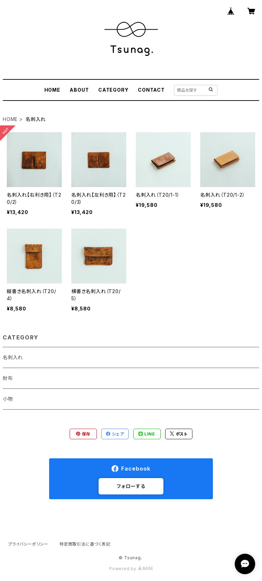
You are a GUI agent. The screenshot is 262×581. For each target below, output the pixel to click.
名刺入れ (13, 357)
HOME (52, 90)
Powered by (131, 568)
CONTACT (151, 90)
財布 (8, 378)
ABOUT (79, 90)
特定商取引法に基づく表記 (85, 544)
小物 (8, 399)
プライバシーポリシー (28, 544)
